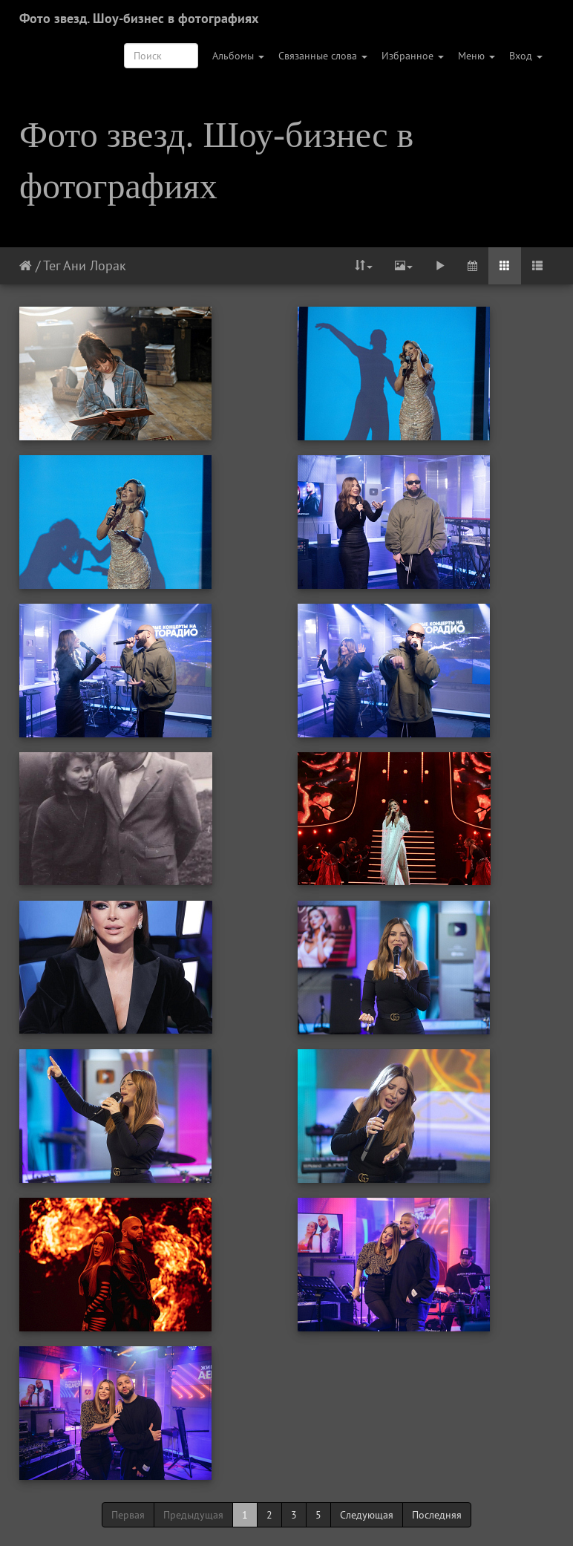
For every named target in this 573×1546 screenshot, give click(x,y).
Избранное (413, 55)
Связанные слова (322, 55)
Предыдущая (193, 1514)
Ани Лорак (94, 265)
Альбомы (238, 55)
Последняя (437, 1514)
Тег (51, 265)
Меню (476, 55)
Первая (128, 1514)
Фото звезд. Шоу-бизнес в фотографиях (138, 18)
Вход (526, 55)
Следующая (366, 1514)
